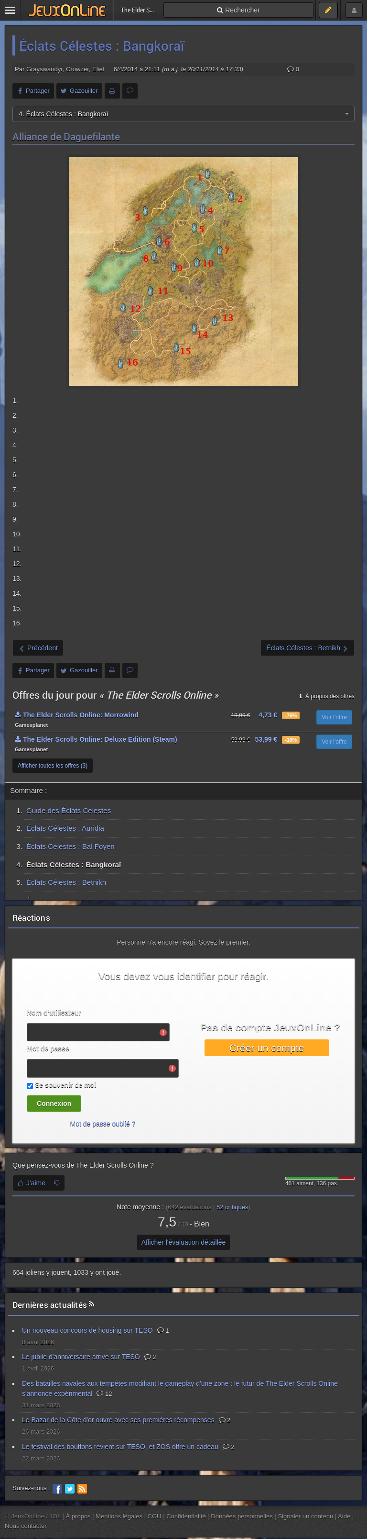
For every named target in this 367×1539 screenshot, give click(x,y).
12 (104, 1393)
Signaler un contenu (305, 1516)
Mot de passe (48, 1048)
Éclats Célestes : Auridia (65, 828)
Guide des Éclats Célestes (68, 810)
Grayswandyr (44, 69)
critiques (232, 1207)
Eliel (98, 69)
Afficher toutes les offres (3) (52, 765)
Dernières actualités (49, 1304)
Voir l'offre (334, 717)
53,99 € (266, 739)
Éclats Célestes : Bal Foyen (70, 846)
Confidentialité (186, 1516)
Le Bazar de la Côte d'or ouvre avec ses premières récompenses (118, 1420)
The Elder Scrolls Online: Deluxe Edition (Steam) (96, 739)
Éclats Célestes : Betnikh (66, 882)
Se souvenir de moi (65, 1085)
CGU (155, 1516)
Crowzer (77, 69)
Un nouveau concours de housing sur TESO (87, 1330)
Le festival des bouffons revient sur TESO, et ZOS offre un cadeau (120, 1446)
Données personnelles (242, 1516)
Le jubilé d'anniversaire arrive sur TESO (81, 1357)
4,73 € (268, 715)
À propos (78, 1516)
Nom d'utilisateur (54, 1012)
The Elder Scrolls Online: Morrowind (77, 715)
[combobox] (183, 114)
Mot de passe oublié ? (103, 1123)
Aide (344, 1516)
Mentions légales (119, 1516)
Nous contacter (26, 1525)
